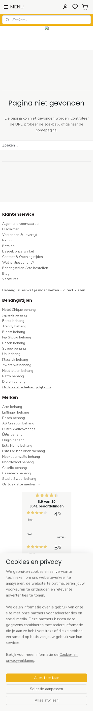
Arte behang (12, 406)
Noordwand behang (18, 462)
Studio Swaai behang (19, 478)
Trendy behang (14, 326)
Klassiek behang (15, 359)
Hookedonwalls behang (21, 456)
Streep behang (14, 348)
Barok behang (13, 320)
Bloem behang (13, 332)
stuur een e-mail (15, 641)
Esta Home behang (17, 445)
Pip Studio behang (16, 337)
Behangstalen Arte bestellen (25, 268)
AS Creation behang (18, 423)
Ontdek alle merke (18, 484)
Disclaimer (10, 229)
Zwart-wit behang (16, 365)
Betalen (8, 246)
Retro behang (13, 376)
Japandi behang (14, 315)
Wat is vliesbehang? (18, 262)
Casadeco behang (16, 473)
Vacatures (10, 279)
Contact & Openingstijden (22, 256)
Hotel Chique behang (19, 309)
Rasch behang (13, 418)
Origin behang (13, 440)
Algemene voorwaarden (21, 223)
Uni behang (11, 354)
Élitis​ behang (12, 434)
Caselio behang (14, 467)
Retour (7, 240)
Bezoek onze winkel (18, 251)
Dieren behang (14, 381)
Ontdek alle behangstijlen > (26, 387)
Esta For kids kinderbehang (23, 451)
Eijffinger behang (15, 412)
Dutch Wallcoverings (18, 429)
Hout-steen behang (17, 370)
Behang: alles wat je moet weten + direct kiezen (43, 290)
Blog (5, 273)
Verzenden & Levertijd (19, 234)
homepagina (46, 130)
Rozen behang (13, 343)
